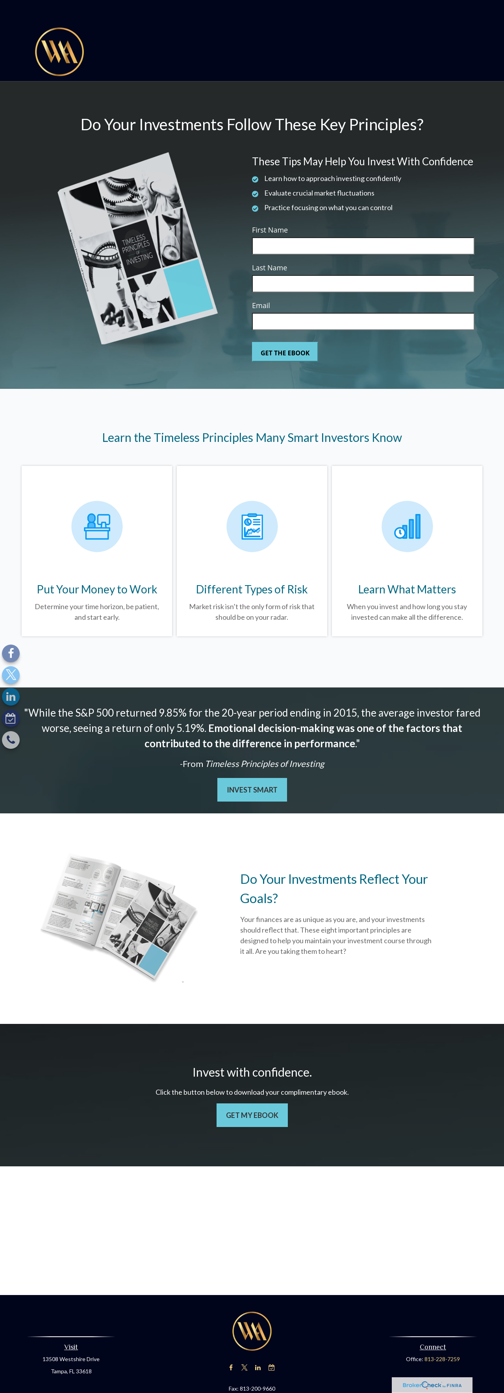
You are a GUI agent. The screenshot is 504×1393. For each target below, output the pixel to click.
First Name (270, 206)
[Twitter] (11, 675)
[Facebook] (11, 653)
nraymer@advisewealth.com (252, 1378)
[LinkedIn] (11, 697)
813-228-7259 (442, 1335)
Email (261, 281)
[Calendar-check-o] (11, 718)
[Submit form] (285, 328)
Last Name (269, 244)
